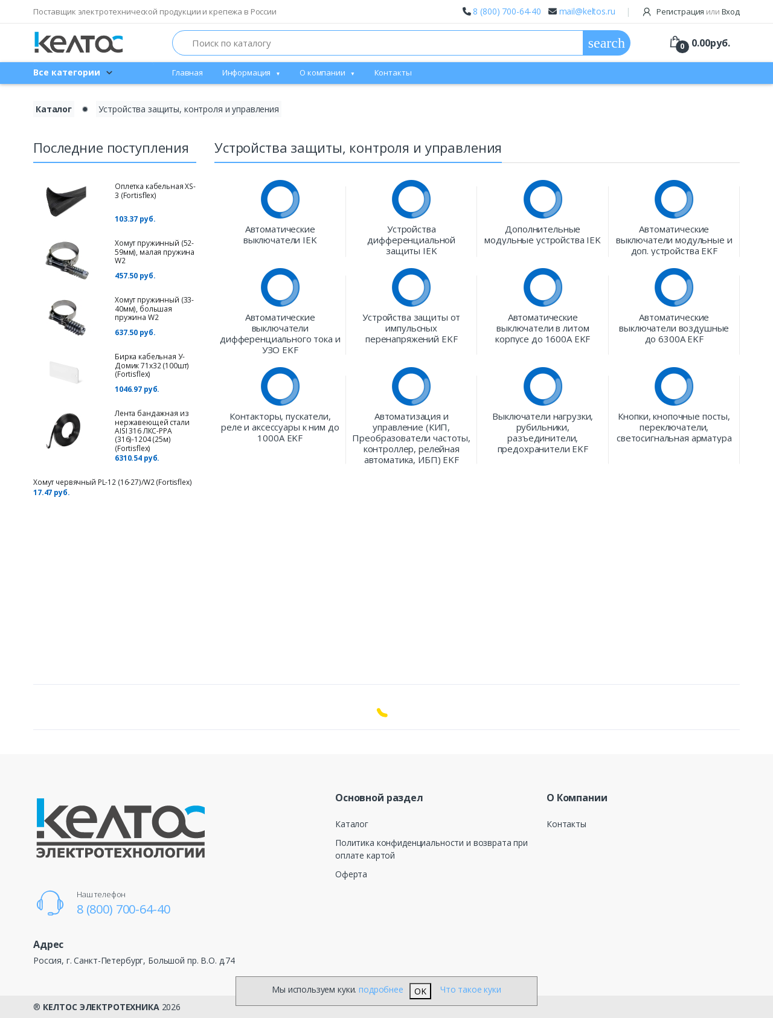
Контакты (393, 72)
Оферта (351, 874)
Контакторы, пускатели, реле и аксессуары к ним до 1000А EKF (280, 427)
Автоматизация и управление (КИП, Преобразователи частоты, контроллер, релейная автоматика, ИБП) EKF (411, 438)
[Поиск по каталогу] (377, 43)
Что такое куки (470, 989)
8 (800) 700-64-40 (507, 11)
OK (420, 991)
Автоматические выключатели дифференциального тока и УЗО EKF (280, 333)
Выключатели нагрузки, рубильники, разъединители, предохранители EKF (542, 432)
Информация (246, 72)
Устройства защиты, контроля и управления (188, 109)
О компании (322, 72)
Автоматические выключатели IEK (280, 234)
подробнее (381, 989)
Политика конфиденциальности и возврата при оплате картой (431, 849)
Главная (187, 72)
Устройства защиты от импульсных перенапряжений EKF (411, 328)
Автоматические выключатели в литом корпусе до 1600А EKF (542, 328)
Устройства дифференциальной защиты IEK (411, 239)
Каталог (351, 824)
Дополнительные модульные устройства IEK (542, 234)
